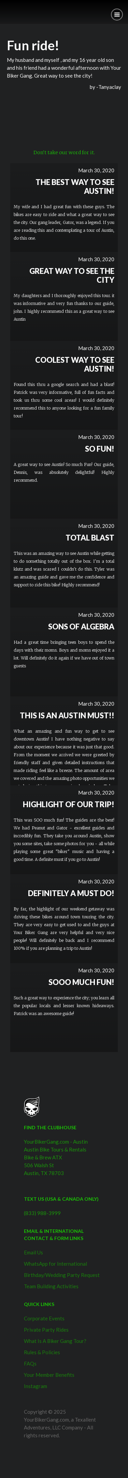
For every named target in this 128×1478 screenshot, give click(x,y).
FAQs (30, 1363)
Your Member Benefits (49, 1375)
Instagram (35, 1386)
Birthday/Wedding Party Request (62, 1275)
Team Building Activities (51, 1286)
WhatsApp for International (55, 1264)
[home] (5, 9)
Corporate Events (44, 1318)
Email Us (33, 1252)
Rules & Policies (42, 1352)
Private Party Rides (46, 1330)
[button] (117, 15)
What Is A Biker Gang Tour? (55, 1341)
